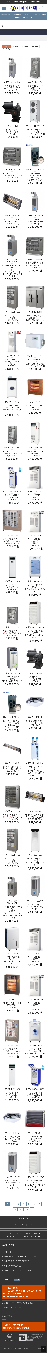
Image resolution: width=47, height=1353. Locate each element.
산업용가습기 (26, 14)
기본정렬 (6, 46)
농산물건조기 (27, 17)
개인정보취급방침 (13, 1237)
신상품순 (15, 46)
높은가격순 (7, 49)
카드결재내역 (35, 1237)
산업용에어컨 (16, 14)
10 (26, 1209)
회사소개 (18, 1233)
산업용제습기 (5, 14)
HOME (9, 1233)
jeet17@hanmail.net (28, 1256)
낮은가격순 (34, 46)
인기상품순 (24, 46)
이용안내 (37, 1233)
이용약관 (28, 1233)
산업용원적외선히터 (39, 14)
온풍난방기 (18, 17)
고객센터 (25, 1237)
